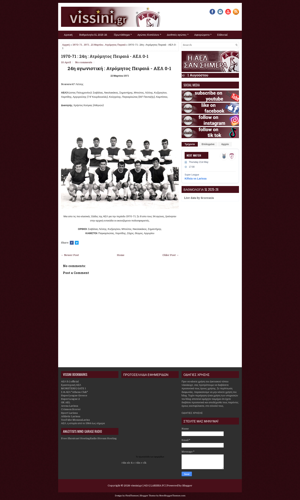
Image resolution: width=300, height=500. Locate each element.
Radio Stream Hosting (103, 438)
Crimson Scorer (71, 409)
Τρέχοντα (190, 144)
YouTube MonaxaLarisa (75, 419)
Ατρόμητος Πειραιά (115, 44)
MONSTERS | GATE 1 (73, 388)
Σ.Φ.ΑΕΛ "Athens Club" (74, 392)
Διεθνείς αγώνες (178, 33)
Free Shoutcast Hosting (75, 438)
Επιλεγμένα (208, 144)
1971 (86, 44)
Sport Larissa (69, 412)
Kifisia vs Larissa (195, 178)
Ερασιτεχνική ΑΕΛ (71, 385)
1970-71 (77, 44)
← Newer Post (70, 255)
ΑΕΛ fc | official (70, 381)
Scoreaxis (207, 197)
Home (120, 255)
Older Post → (170, 255)
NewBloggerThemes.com (172, 495)
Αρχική (68, 34)
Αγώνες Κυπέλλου (150, 33)
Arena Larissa (69, 405)
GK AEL (65, 402)
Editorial (222, 34)
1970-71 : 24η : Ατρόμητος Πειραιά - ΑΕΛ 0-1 (104, 56)
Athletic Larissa (70, 416)
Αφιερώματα (203, 33)
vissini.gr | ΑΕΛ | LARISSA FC (148, 485)
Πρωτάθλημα (124, 33)
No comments (83, 62)
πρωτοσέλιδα (144, 457)
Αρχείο (225, 144)
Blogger (187, 485)
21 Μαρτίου (97, 44)
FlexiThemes (131, 495)
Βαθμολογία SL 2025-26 (93, 34)
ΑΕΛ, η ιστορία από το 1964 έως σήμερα (83, 423)
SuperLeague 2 (70, 399)
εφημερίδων (159, 457)
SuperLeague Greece (74, 395)
